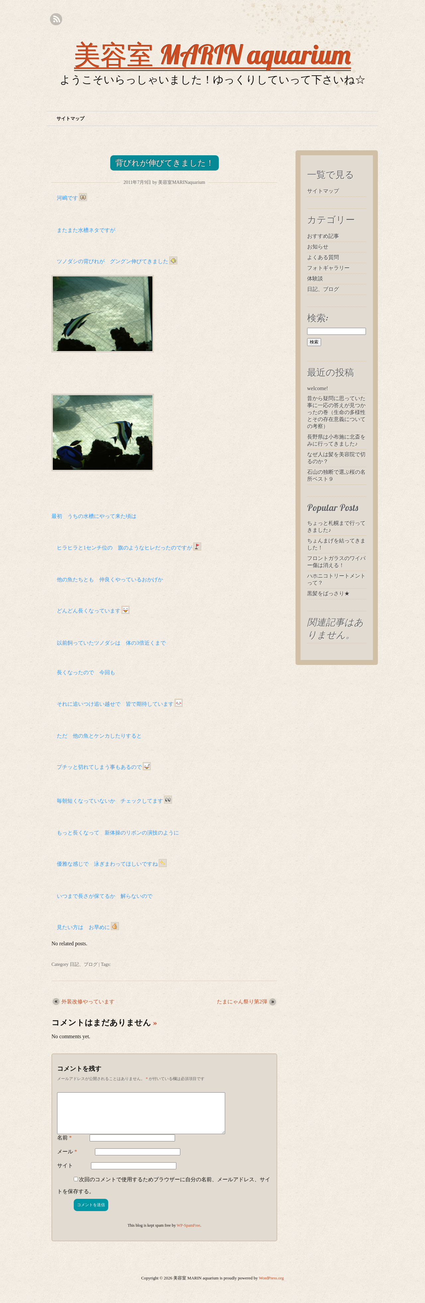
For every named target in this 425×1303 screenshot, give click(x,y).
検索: (317, 318)
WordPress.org (271, 1286)
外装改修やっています (88, 1001)
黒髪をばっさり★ (328, 593)
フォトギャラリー (328, 268)
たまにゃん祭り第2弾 (242, 1001)
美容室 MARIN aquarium (212, 54)
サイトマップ (70, 118)
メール (67, 1159)
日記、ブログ (84, 964)
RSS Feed (56, 19)
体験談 (315, 278)
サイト (65, 1173)
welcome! (317, 388)
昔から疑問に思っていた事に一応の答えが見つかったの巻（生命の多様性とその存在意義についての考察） (336, 412)
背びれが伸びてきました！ (164, 163)
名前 (64, 1145)
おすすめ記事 (323, 236)
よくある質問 (323, 257)
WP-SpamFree (188, 1233)
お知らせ (317, 247)
